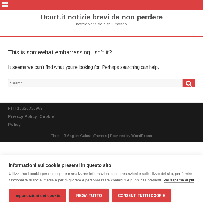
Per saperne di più (179, 180)
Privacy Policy (22, 116)
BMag (69, 136)
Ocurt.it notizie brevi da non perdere (101, 17)
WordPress (141, 136)
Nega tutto (89, 195)
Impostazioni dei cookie (37, 195)
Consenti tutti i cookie (141, 196)
